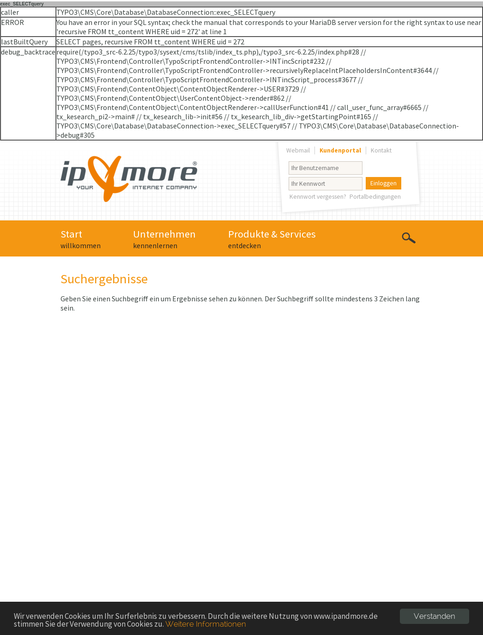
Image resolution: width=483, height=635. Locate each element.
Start (80, 238)
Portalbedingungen (375, 197)
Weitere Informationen (205, 624)
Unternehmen (164, 238)
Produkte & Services (272, 238)
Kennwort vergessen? (318, 197)
